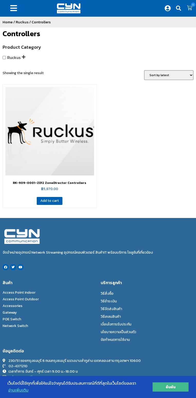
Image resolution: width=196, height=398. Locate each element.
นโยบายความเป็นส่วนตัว (118, 332)
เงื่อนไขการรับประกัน (116, 324)
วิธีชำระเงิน (109, 301)
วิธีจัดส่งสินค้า (111, 309)
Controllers (21, 33)
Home (8, 22)
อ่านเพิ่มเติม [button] (18, 390)
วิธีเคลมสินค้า (111, 316)
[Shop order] (168, 75)
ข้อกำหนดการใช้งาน (115, 339)
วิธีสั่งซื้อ (107, 293)
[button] (15, 8)
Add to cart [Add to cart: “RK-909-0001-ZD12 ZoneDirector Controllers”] (49, 200)
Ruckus (22, 22)
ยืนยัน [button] (170, 387)
